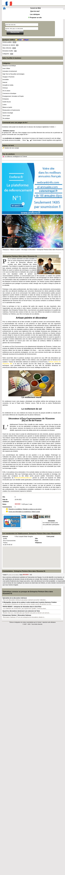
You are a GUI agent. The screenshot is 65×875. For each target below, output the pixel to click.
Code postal (50, 536)
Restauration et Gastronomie (11, 110)
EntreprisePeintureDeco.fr (23, 477)
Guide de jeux (7, 101)
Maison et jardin (7, 107)
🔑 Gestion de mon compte (10, 148)
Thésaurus (6, 249)
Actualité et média (8, 85)
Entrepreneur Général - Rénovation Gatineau (17, 615)
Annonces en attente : (10, 45)
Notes (4, 504)
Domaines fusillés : (10, 51)
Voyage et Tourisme (8, 77)
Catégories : (8, 54)
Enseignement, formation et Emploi (13, 96)
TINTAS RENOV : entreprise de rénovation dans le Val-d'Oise (22, 606)
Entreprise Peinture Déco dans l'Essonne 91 (50, 249)
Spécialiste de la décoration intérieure (15, 598)
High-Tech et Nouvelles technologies (13, 74)
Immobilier (6, 79)
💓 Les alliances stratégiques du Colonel (14, 156)
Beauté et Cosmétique (9, 65)
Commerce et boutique (9, 93)
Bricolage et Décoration (29, 249)
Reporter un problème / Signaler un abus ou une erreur (25, 509)
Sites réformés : (9, 48)
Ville (36, 538)
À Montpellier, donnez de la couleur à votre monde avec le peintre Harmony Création (30, 602)
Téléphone (38, 542)
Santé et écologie (8, 113)
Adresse (5, 536)
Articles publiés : (9, 42)
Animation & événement (10, 71)
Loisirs (4, 104)
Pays (36, 540)
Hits (4, 497)
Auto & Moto (6, 68)
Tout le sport (6, 115)
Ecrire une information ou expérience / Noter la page (24, 511)
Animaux (5, 88)
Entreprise (6, 99)
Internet (5, 82)
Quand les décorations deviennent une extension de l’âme (21, 611)
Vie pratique (6, 118)
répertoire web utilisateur (49, 622)
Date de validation (6, 500)
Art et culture (6, 90)
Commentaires (7, 507)
